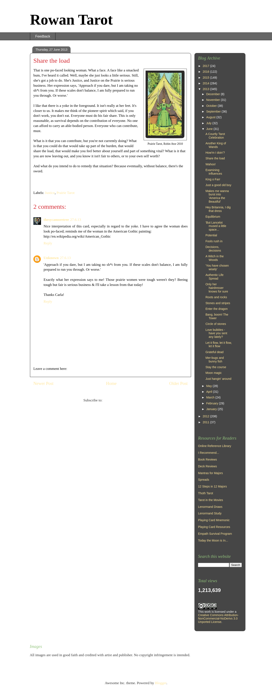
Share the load (215, 158)
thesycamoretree (56, 220)
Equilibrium (212, 216)
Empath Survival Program (215, 533)
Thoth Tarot (205, 493)
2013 (206, 89)
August (211, 117)
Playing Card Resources (214, 527)
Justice (50, 193)
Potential (211, 235)
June (209, 129)
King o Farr (212, 179)
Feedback (42, 36)
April (209, 391)
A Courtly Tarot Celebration (215, 135)
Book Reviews (207, 459)
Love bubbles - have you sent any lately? (216, 333)
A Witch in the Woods (214, 258)
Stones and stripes (217, 303)
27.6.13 (75, 220)
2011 (206, 422)
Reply (48, 243)
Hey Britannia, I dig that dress (218, 209)
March (210, 397)
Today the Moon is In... (213, 540)
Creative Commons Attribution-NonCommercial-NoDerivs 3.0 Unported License (218, 618)
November (213, 100)
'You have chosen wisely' (217, 267)
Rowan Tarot (71, 19)
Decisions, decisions (213, 248)
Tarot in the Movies (210, 500)
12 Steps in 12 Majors (212, 486)
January (212, 409)
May (209, 386)
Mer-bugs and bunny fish (214, 359)
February (212, 403)
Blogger (160, 683)
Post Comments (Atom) (120, 400)
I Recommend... (208, 452)
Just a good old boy (218, 185)
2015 (206, 77)
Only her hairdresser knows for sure (216, 288)
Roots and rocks (216, 297)
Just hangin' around (218, 378)
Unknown (51, 258)
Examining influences (213, 171)
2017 (206, 66)
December (213, 94)
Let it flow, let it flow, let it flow (218, 344)
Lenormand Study (210, 513)
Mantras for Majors (210, 473)
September (213, 111)
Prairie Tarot (66, 193)
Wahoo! (210, 164)
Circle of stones (215, 324)
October (212, 105)
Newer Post (43, 383)
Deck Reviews (207, 466)
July (209, 123)
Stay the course (215, 367)
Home (111, 383)
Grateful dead (214, 352)
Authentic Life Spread (214, 276)
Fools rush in (213, 241)
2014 (206, 83)
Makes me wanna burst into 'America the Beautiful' (217, 196)
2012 (206, 416)
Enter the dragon (216, 308)
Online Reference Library (214, 446)
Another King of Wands (215, 145)
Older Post (178, 383)
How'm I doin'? (215, 152)
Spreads (203, 479)
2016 (206, 71)
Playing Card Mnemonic (214, 520)
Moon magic (213, 373)
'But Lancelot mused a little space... (215, 226)
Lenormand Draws (210, 506)
